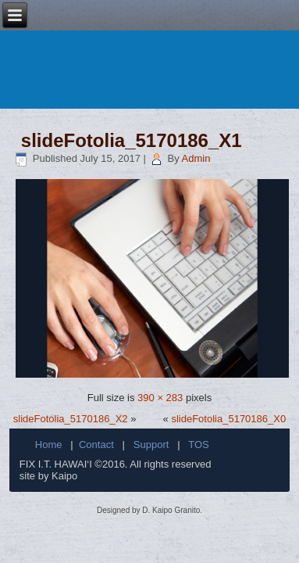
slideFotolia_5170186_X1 (131, 140)
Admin (196, 158)
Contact (96, 444)
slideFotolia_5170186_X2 (70, 419)
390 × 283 (160, 397)
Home (48, 444)
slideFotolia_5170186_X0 (228, 419)
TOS (198, 444)
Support (151, 444)
